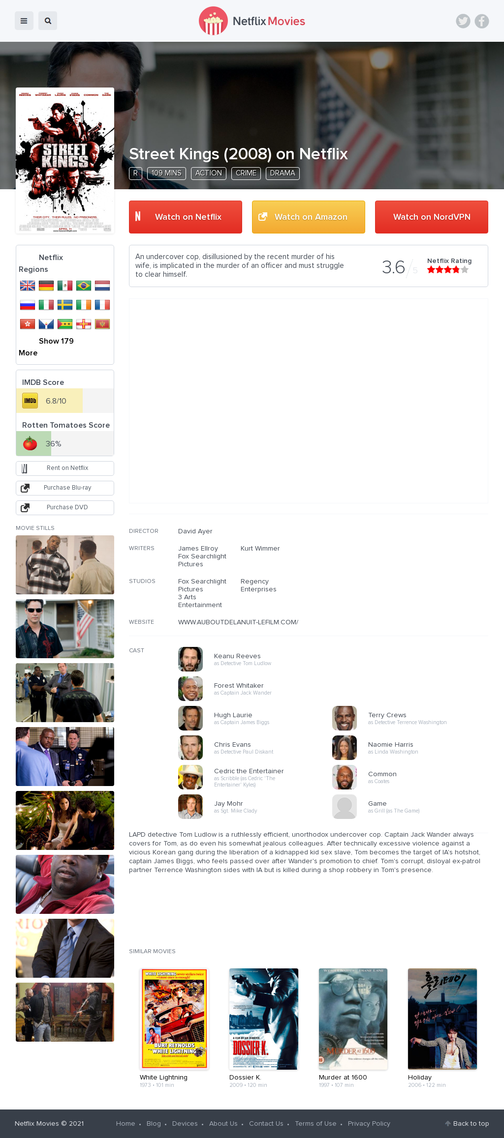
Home (125, 1123)
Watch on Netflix (188, 217)
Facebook (481, 21)
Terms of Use (316, 1123)
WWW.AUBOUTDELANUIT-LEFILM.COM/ (238, 622)
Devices (185, 1123)
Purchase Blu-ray (67, 488)
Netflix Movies (37, 1123)
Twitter (463, 21)
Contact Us (266, 1123)
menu (24, 20)
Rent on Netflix (67, 468)
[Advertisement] (414, 590)
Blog (154, 1123)
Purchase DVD (67, 507)
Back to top (471, 1123)
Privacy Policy (369, 1123)
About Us (223, 1123)
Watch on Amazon (311, 217)
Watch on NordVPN (432, 217)
